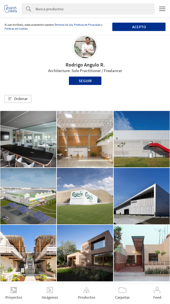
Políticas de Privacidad (87, 25)
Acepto (139, 26)
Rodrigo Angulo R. (85, 64)
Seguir (85, 80)
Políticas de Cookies (15, 28)
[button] (17, 99)
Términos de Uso (63, 25)
